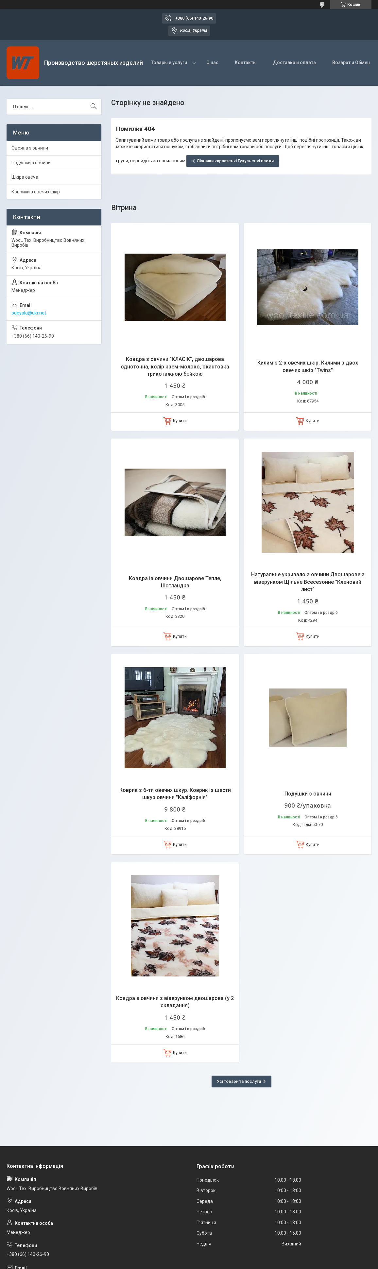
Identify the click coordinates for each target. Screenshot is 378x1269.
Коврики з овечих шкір (35, 191)
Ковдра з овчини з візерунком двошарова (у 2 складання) (175, 1002)
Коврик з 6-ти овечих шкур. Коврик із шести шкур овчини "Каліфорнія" (175, 793)
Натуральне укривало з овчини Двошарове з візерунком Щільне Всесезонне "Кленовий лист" (308, 581)
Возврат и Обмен (351, 62)
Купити (180, 420)
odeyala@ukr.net (28, 312)
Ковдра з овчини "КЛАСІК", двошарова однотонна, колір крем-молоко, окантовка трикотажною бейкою (175, 366)
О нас (212, 62)
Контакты (246, 62)
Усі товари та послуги (239, 1081)
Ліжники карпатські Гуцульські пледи (235, 160)
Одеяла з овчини (29, 148)
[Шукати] (93, 107)
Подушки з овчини (307, 794)
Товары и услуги (169, 62)
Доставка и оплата (294, 62)
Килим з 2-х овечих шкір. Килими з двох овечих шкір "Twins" (307, 366)
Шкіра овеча (24, 177)
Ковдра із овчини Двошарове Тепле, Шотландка (175, 582)
